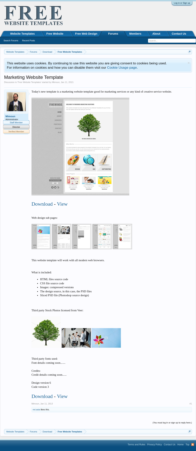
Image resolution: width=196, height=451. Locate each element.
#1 (191, 403)
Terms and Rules (136, 444)
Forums (113, 33)
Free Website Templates (29, 82)
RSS (192, 444)
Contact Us (179, 33)
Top (187, 444)
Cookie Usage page (122, 67)
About (156, 33)
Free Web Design (86, 33)
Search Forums (11, 40)
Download (42, 204)
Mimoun (56, 82)
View (62, 204)
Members (135, 33)
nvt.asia (36, 409)
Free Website (54, 33)
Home (180, 444)
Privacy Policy (154, 444)
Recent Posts (28, 40)
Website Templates (22, 33)
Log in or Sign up (182, 3)
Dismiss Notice (188, 62)
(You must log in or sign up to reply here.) (172, 422)
